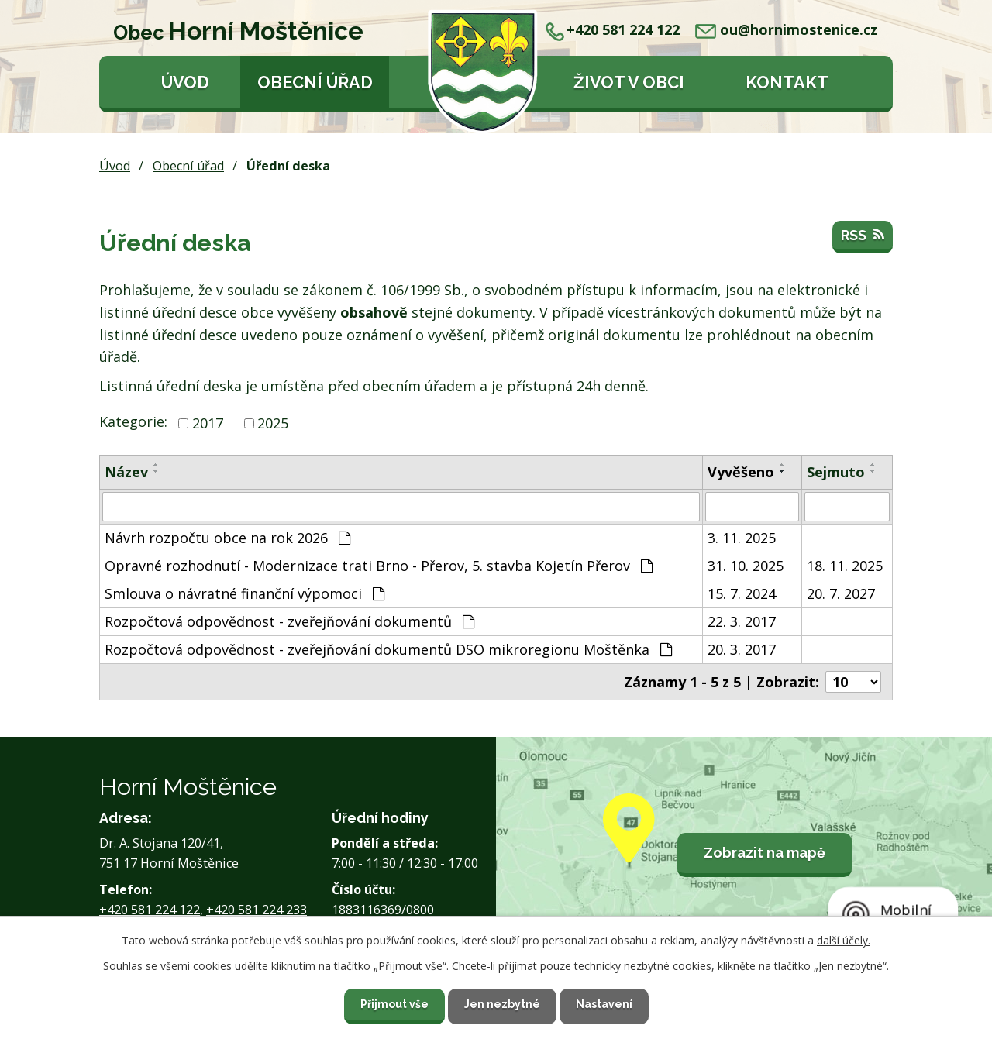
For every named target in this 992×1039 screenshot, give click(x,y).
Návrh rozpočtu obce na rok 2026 (227, 537)
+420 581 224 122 (613, 29)
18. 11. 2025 (845, 565)
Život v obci (629, 82)
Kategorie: (133, 421)
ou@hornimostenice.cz (786, 29)
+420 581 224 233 (256, 909)
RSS (862, 235)
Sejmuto (836, 472)
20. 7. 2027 (841, 593)
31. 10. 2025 (746, 565)
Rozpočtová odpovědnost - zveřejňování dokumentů (289, 621)
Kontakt (787, 82)
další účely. (843, 940)
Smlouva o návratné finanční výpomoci (244, 593)
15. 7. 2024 (742, 593)
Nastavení (604, 1004)
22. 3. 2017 (742, 621)
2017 (207, 423)
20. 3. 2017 (742, 649)
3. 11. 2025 (742, 537)
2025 (272, 423)
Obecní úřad (315, 82)
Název (126, 472)
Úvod (185, 82)
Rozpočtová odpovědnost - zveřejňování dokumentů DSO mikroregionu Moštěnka (388, 649)
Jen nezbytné (502, 1004)
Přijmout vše (394, 1004)
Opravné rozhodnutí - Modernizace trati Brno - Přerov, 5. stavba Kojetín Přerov (379, 565)
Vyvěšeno (741, 472)
